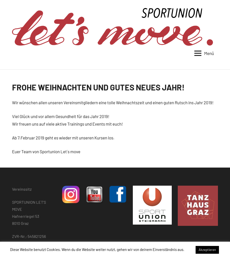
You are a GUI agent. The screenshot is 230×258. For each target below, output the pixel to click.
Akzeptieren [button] (207, 250)
